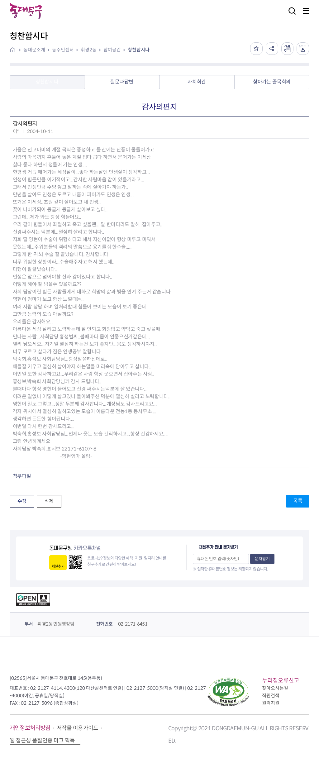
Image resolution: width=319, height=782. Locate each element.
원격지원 (270, 703)
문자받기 (262, 558)
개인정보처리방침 (30, 728)
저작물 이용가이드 (77, 728)
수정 (21, 501)
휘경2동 (89, 50)
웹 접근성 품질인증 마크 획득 (42, 740)
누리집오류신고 (280, 680)
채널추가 (58, 566)
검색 (290, 15)
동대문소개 (34, 50)
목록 (297, 501)
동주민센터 (63, 50)
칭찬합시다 (139, 50)
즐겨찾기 (256, 48)
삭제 (49, 501)
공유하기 (271, 48)
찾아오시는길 (275, 688)
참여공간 (112, 50)
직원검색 (270, 696)
